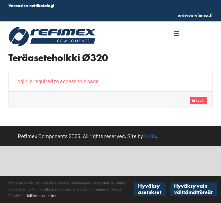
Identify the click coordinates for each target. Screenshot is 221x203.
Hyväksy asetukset (149, 189)
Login (198, 100)
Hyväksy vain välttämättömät (193, 189)
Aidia (150, 136)
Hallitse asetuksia (41, 195)
